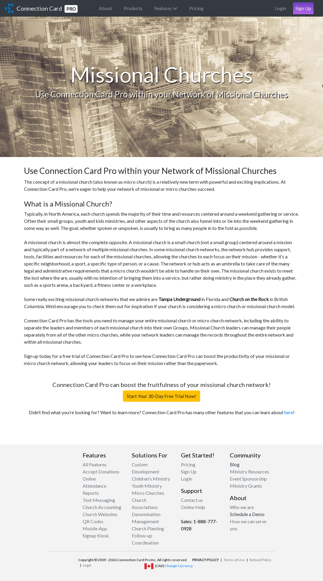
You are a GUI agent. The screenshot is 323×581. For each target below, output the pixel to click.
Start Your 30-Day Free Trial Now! (161, 396)
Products (133, 8)
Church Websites (100, 514)
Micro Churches (148, 493)
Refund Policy (260, 560)
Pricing (196, 8)
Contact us (192, 500)
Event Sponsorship (248, 478)
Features (165, 8)
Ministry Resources (249, 471)
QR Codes (93, 521)
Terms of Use (234, 560)
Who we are (242, 507)
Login (280, 8)
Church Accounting (102, 507)
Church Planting (148, 528)
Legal (87, 565)
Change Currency (179, 566)
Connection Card (47, 9)
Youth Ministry (147, 486)
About (105, 8)
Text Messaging (99, 500)
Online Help (193, 507)
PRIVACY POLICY (205, 560)
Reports (91, 493)
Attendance (94, 486)
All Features (95, 464)
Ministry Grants (246, 486)
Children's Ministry (151, 478)
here (288, 412)
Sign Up (303, 8)
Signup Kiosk (96, 535)
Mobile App (95, 528)
